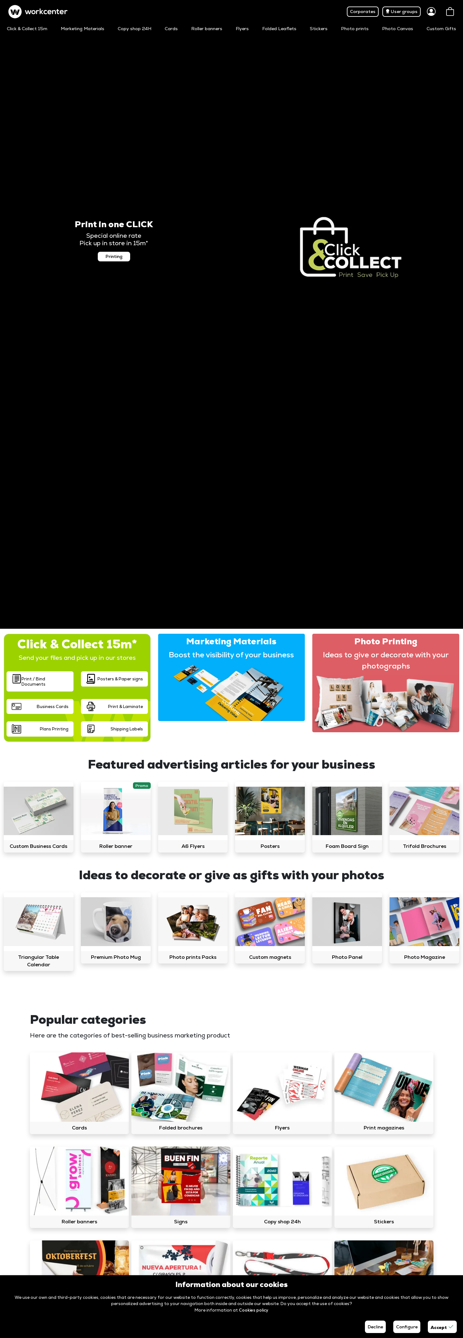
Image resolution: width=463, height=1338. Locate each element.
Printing (114, 256)
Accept (442, 1327)
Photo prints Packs (192, 957)
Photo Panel (347, 957)
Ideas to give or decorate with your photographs (386, 660)
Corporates (363, 11)
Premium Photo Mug (116, 957)
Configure (407, 1327)
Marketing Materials (82, 28)
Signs (180, 1221)
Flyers (242, 28)
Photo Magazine (424, 957)
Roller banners (206, 28)
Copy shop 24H (134, 28)
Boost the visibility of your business (231, 655)
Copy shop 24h (282, 1221)
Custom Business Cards (38, 846)
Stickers (319, 28)
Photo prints (355, 28)
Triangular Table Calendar (38, 961)
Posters (270, 846)
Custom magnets (270, 957)
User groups (401, 11)
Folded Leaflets (279, 28)
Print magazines (384, 1127)
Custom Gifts (441, 28)
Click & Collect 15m (27, 28)
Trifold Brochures (424, 846)
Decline (375, 1327)
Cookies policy (253, 1310)
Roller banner (115, 846)
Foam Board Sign (347, 846)
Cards (171, 28)
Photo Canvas (397, 28)
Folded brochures (180, 1127)
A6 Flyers (193, 846)
